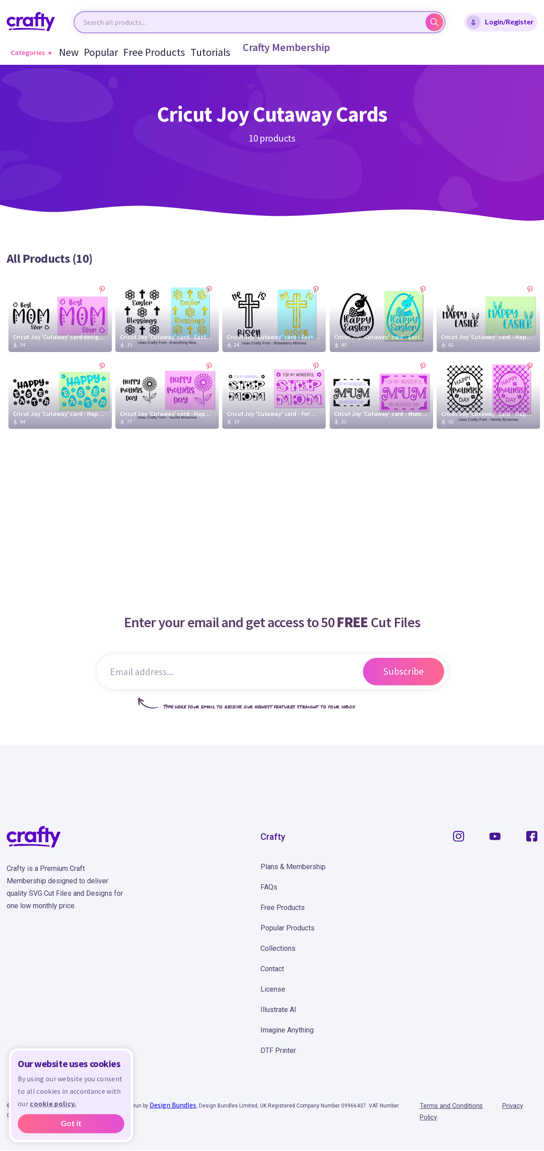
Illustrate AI (278, 1009)
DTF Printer (278, 1050)
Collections (278, 948)
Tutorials (199, 52)
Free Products (151, 52)
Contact (272, 969)
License (272, 989)
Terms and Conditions (454, 1106)
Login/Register (500, 22)
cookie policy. (53, 1103)
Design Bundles (173, 1104)
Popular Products (287, 928)
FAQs (268, 887)
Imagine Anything (287, 1030)
